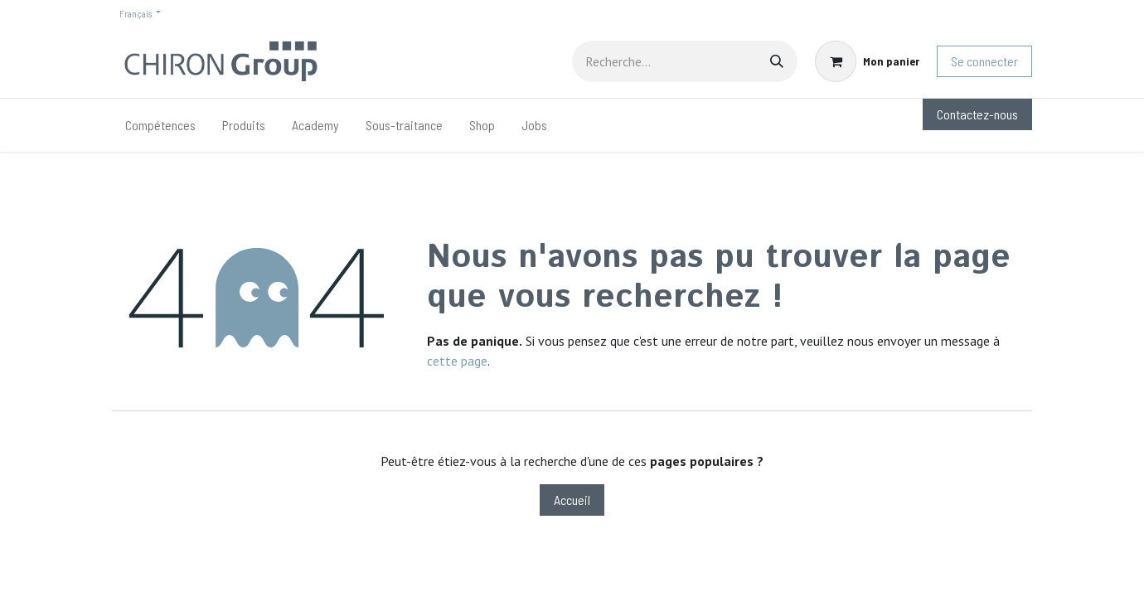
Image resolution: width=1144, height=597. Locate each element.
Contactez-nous (977, 114)
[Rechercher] (776, 61)
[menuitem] (160, 125)
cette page (457, 360)
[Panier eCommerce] (867, 61)
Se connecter (984, 61)
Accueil (572, 499)
